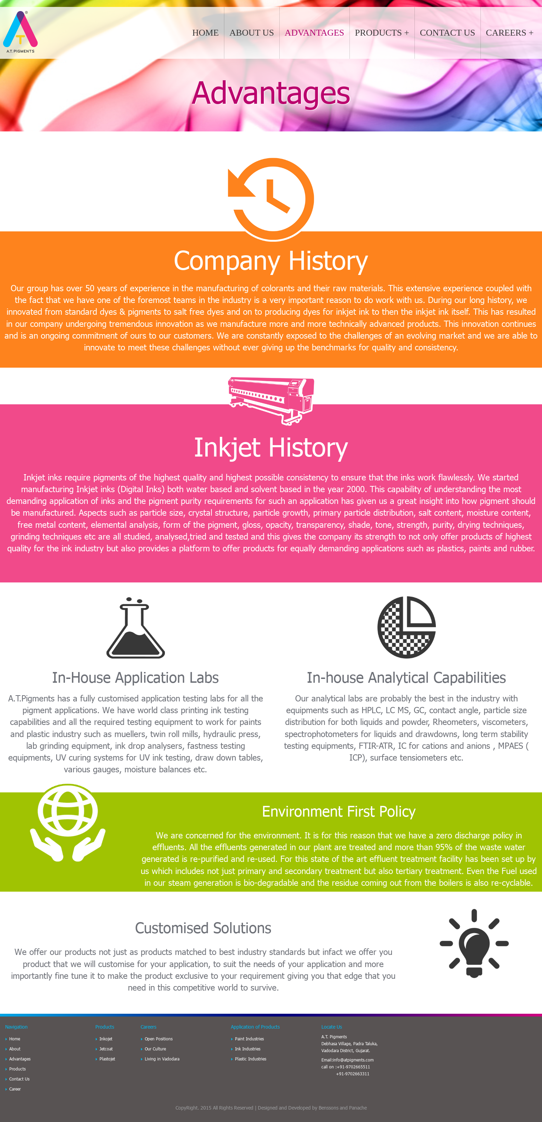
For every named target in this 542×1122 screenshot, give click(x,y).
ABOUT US (252, 33)
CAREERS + (510, 33)
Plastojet (107, 1058)
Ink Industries (247, 1048)
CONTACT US (447, 33)
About (14, 1048)
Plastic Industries (250, 1058)
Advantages (19, 1058)
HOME (205, 33)
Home (14, 1038)
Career (15, 1089)
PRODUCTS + (382, 33)
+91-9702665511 (353, 1066)
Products (17, 1069)
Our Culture (155, 1048)
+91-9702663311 (353, 1073)
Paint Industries (249, 1038)
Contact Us (19, 1079)
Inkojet (106, 1038)
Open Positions (158, 1038)
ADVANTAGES (314, 33)
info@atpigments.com (353, 1060)
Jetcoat (106, 1048)
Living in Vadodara (162, 1058)
